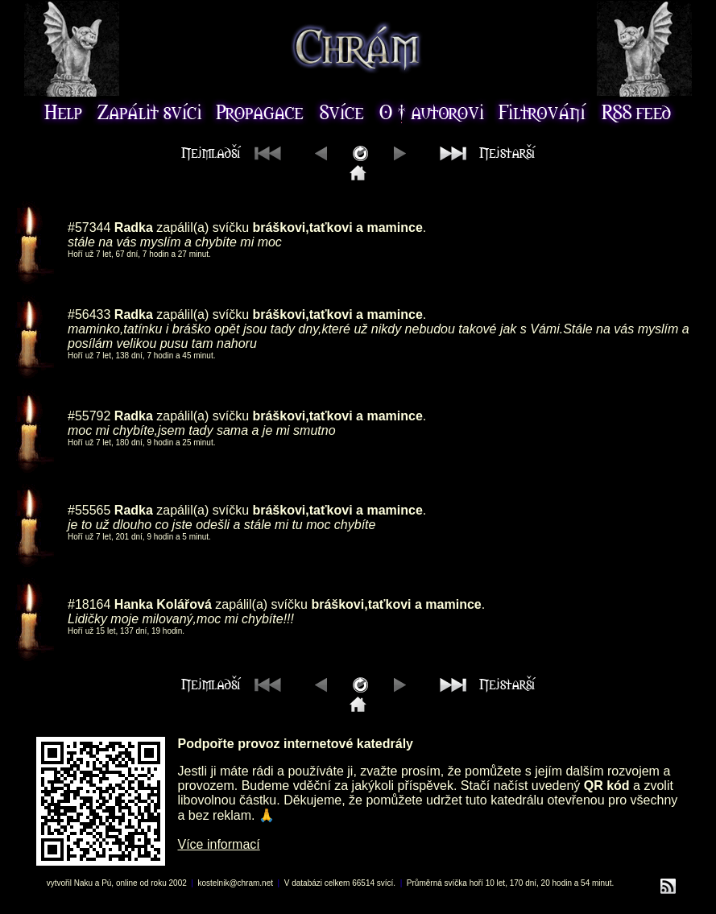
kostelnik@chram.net (235, 883)
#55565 (89, 510)
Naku (83, 883)
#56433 (89, 314)
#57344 (89, 227)
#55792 (89, 416)
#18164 (89, 604)
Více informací (219, 844)
